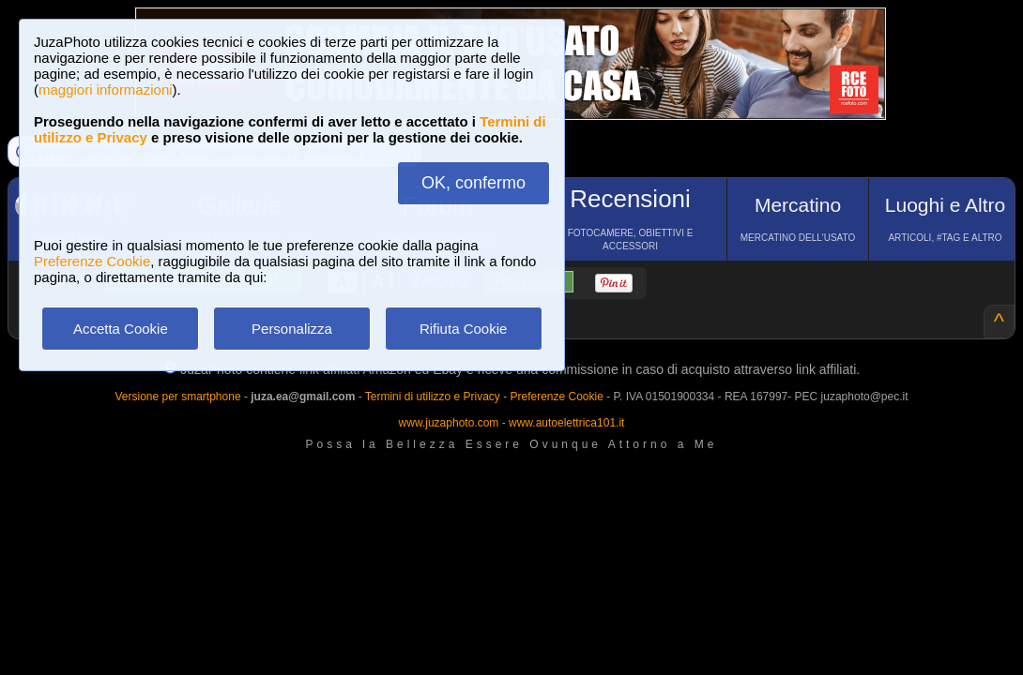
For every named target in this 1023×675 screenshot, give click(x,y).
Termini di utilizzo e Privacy (432, 396)
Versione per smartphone (177, 396)
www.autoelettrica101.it (566, 422)
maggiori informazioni (105, 90)
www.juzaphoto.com (449, 422)
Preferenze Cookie (92, 261)
